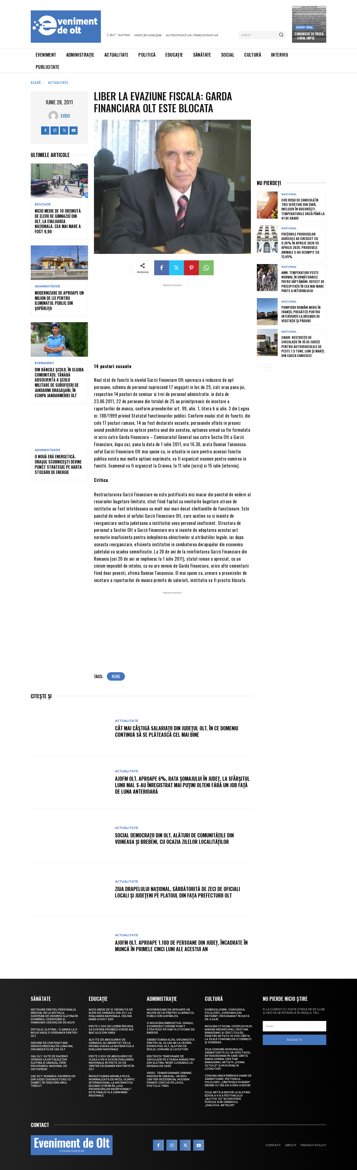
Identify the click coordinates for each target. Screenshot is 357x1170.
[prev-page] (260, 367)
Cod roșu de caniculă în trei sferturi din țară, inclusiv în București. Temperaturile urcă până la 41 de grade (303, 209)
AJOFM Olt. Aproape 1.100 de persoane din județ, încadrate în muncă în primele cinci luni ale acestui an (181, 946)
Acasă (36, 82)
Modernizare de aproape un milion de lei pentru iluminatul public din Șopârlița (59, 300)
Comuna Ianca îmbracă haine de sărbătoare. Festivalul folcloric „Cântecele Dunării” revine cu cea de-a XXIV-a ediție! (228, 1080)
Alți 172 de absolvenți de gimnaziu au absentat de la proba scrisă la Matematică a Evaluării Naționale (111, 1044)
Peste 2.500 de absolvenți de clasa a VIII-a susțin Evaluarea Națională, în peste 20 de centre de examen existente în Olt (111, 1063)
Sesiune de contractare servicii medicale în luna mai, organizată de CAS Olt (52, 1046)
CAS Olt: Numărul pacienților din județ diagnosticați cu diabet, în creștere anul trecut (53, 1081)
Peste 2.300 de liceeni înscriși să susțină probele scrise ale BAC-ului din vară (111, 1029)
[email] (294, 1026)
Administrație (47, 286)
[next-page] (268, 367)
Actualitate (58, 82)
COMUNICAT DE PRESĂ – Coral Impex (309, 35)
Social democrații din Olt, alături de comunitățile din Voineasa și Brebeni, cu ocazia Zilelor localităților (174, 838)
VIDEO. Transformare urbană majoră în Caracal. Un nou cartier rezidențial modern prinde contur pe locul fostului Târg (169, 1079)
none (116, 676)
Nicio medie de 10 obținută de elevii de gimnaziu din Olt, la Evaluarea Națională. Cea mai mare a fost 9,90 (58, 221)
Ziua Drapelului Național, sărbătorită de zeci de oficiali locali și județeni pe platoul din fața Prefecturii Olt (177, 892)
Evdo (65, 116)
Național (289, 194)
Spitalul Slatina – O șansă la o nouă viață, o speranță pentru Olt (54, 1033)
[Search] (281, 35)
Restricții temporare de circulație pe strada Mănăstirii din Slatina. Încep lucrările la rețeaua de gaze (171, 1061)
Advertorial (304, 27)
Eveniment (44, 363)
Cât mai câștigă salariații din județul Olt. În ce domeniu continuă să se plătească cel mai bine (176, 731)
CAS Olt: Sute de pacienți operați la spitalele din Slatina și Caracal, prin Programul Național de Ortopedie (49, 1063)
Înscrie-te (294, 1040)
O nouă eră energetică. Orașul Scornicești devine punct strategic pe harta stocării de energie (58, 464)
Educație (43, 204)
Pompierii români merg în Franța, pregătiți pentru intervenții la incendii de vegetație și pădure (301, 314)
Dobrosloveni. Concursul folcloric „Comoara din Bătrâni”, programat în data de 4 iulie (227, 1014)
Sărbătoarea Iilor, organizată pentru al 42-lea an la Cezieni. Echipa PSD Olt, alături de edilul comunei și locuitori (170, 1044)
